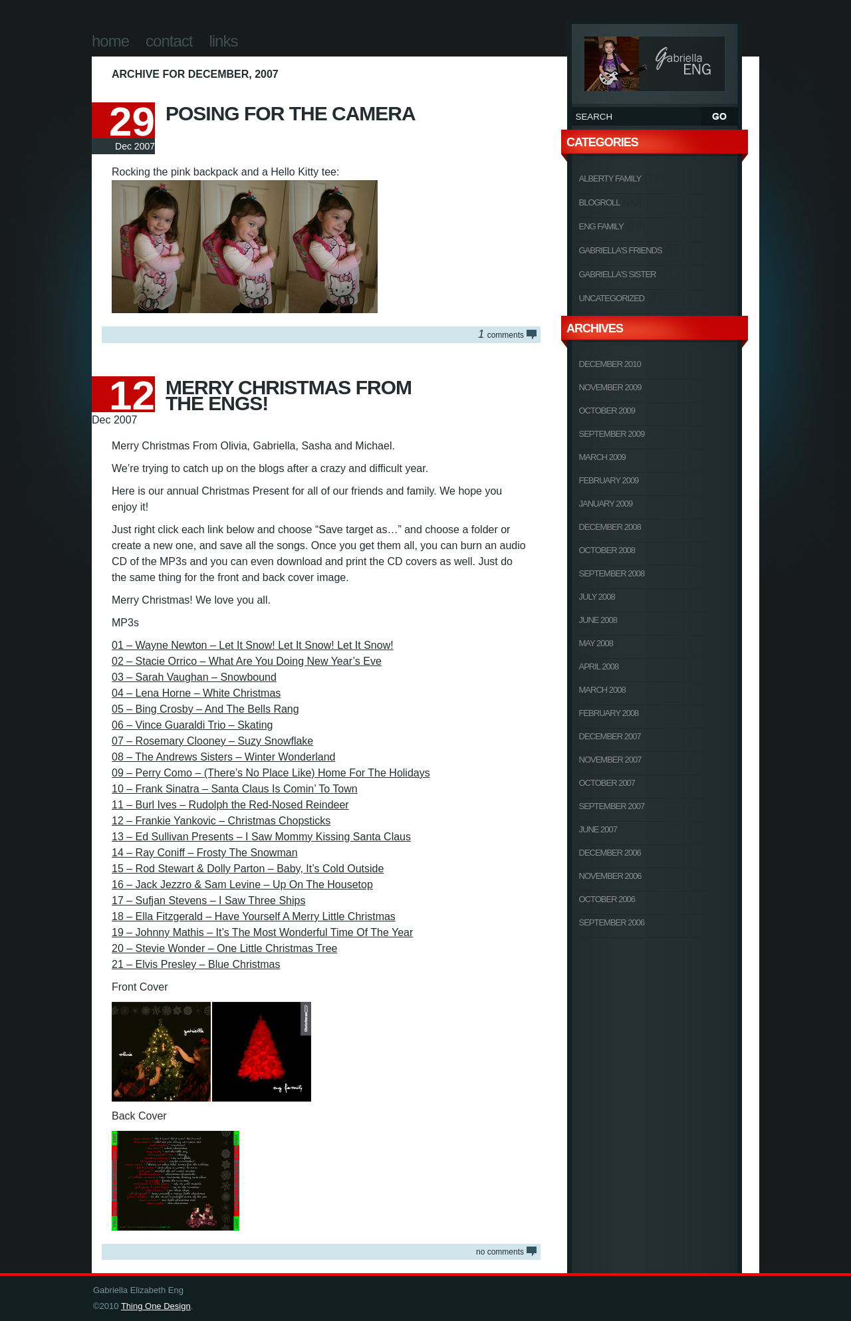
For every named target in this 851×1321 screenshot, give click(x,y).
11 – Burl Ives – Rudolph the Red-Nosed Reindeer (230, 804)
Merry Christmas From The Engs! (289, 395)
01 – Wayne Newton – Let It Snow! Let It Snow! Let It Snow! (253, 645)
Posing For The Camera (291, 113)
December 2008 (610, 527)
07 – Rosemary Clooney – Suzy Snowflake (212, 741)
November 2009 (610, 387)
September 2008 (612, 573)
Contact (169, 41)
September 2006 (612, 922)
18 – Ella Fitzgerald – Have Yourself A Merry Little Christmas (254, 916)
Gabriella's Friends (620, 250)
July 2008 (597, 597)
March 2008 (602, 690)
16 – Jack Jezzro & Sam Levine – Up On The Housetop (242, 884)
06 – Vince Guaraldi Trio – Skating (192, 725)
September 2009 (612, 434)
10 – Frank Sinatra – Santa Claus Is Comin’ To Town (235, 788)
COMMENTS (501, 334)
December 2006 (610, 853)
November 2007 (610, 760)
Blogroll (599, 202)
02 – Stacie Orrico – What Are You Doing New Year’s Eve (247, 661)
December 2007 (610, 736)
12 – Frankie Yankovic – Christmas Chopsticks (221, 820)
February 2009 (609, 480)
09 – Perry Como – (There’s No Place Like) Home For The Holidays (271, 773)
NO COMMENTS (500, 1252)
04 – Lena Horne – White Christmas (196, 693)
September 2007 (612, 806)
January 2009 (606, 504)
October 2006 (607, 899)
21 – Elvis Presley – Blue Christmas (196, 964)
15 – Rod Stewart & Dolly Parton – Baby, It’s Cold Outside (248, 868)
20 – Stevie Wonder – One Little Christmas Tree (224, 948)
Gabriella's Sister (617, 274)
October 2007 (607, 783)
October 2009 (607, 411)
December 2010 (610, 364)
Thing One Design (156, 1306)
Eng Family (601, 226)
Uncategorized (612, 298)
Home (110, 41)
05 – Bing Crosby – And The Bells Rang (205, 709)
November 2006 (610, 876)
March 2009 (602, 457)
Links (223, 41)
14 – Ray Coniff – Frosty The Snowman (205, 852)
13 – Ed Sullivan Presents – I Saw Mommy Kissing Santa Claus (261, 836)
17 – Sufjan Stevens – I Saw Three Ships (208, 900)
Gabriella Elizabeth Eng (655, 62)
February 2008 (609, 713)
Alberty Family (610, 178)
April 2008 (599, 666)
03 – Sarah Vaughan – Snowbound (194, 677)
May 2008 (596, 643)
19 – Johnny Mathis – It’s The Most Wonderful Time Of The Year (262, 932)
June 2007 (598, 829)
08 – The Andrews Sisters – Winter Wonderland (223, 757)
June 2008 (598, 620)
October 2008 (607, 550)
